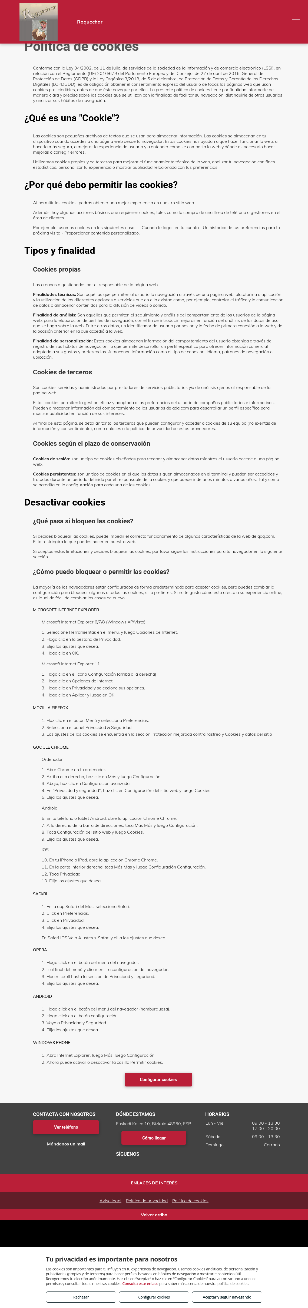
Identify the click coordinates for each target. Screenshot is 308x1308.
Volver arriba (154, 1214)
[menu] (296, 22)
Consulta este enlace (140, 1283)
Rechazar (81, 1297)
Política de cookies (190, 1200)
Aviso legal (110, 1200)
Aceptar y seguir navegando (227, 1297)
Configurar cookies (154, 1297)
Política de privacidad (147, 1200)
